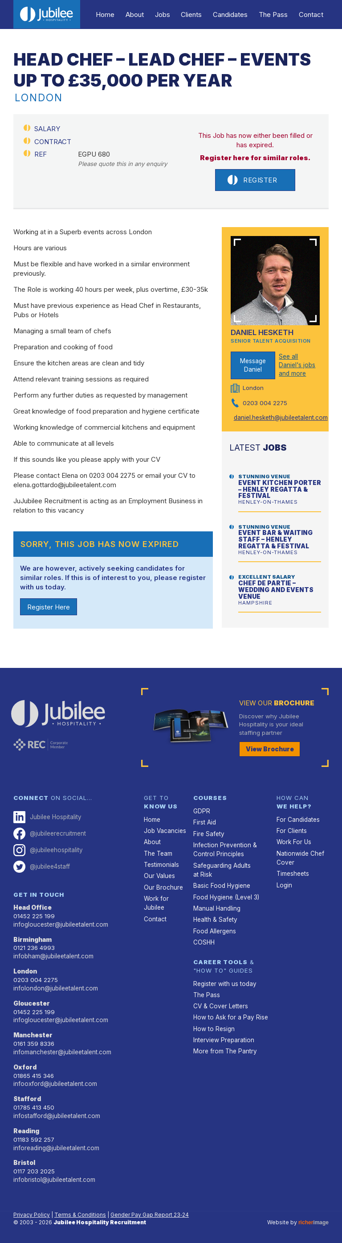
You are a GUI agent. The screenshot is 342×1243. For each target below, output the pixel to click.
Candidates (233, 14)
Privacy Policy (31, 1211)
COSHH (203, 940)
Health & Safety (215, 917)
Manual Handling (216, 906)
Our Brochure (163, 886)
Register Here (48, 607)
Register (252, 180)
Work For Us (293, 841)
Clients (194, 14)
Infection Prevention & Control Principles (224, 849)
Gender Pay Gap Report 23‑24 (149, 1211)
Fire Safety (208, 833)
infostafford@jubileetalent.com (56, 1113)
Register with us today (224, 981)
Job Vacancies (165, 830)
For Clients (291, 830)
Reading (26, 1127)
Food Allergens (214, 928)
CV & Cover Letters (220, 1003)
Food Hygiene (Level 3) (225, 895)
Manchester (33, 1033)
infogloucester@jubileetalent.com (60, 923)
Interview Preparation (223, 1037)
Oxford (24, 1065)
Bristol (24, 1159)
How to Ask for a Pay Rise (229, 1015)
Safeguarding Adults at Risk (222, 869)
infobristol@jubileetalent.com (53, 1176)
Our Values (159, 874)
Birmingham (32, 938)
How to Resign (213, 1026)
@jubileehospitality (47, 850)
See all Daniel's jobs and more (296, 365)
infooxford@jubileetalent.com (54, 1081)
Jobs (167, 14)
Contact (311, 14)
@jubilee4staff (41, 866)
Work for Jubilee (156, 902)
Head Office (32, 906)
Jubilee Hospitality (47, 817)
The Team (158, 852)
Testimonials (161, 863)
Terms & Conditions (80, 1211)
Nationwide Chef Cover (300, 857)
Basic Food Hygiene (220, 884)
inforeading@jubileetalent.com (55, 1144)
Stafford (27, 1096)
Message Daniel (253, 365)
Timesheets (293, 872)
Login (284, 883)
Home (111, 14)
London (25, 970)
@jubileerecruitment (49, 833)
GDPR (201, 810)
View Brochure (270, 748)
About (140, 14)
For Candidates (298, 819)
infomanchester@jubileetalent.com (61, 1049)
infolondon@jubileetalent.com (54, 986)
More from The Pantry (224, 1048)
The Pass (274, 14)
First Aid (204, 821)
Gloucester (31, 1001)
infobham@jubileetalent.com (53, 954)
